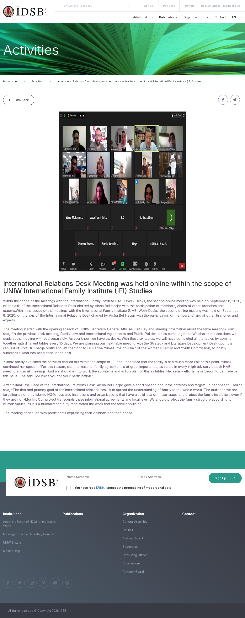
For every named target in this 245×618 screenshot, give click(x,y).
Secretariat (130, 546)
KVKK (100, 487)
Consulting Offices (135, 555)
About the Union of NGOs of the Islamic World (29, 524)
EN (237, 17)
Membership (11, 551)
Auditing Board (133, 538)
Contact (220, 17)
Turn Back (19, 100)
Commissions (131, 563)
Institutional (141, 17)
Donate (190, 5)
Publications (168, 17)
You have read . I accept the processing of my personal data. (123, 487)
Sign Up (148, 5)
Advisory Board (133, 571)
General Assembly (135, 521)
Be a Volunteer (210, 5)
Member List (231, 5)
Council (128, 530)
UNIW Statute (12, 542)
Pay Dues (169, 5)
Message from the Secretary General (28, 534)
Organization (195, 17)
